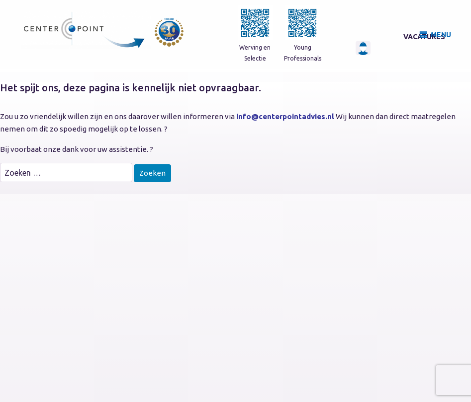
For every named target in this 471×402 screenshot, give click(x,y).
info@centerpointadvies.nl (285, 116)
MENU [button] (441, 35)
